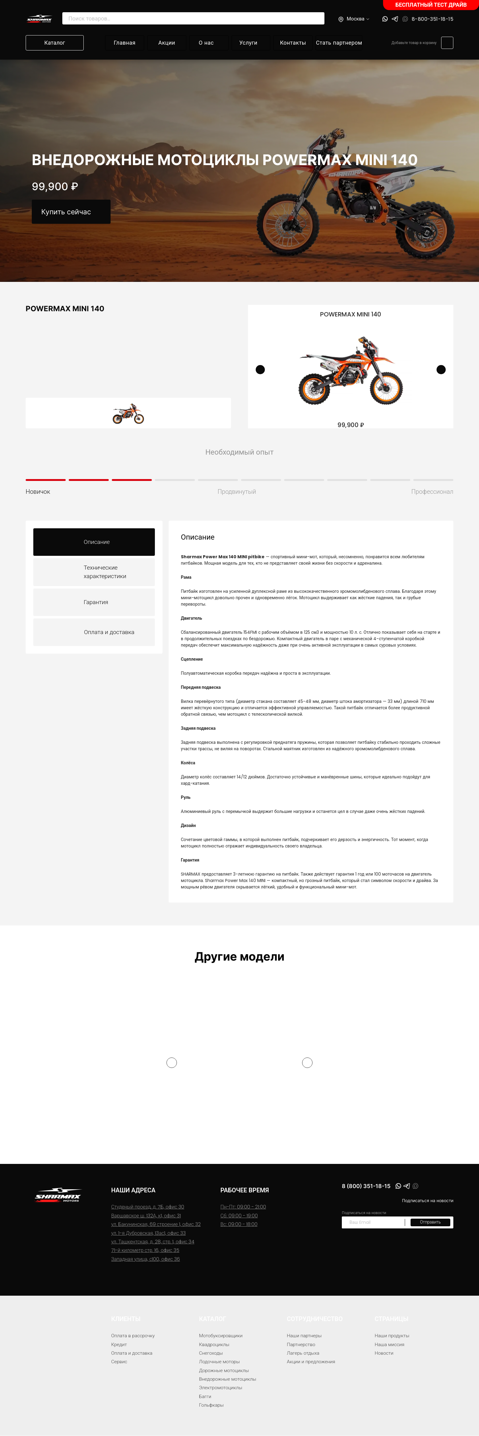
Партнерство (301, 1344)
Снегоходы (211, 1353)
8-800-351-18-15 (432, 19)
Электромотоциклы (221, 1388)
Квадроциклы (214, 1344)
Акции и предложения (312, 1361)
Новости (384, 1353)
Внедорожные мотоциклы (228, 1379)
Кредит (119, 1344)
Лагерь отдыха (303, 1353)
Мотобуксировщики (221, 1335)
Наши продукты (393, 1335)
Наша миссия (390, 1344)
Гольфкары (212, 1405)
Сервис (119, 1361)
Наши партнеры (305, 1335)
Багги (205, 1396)
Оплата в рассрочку (133, 1335)
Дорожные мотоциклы (224, 1370)
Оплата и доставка (132, 1353)
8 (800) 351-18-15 (369, 1186)
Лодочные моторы (220, 1361)
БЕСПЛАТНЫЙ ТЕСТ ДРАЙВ (431, 5)
